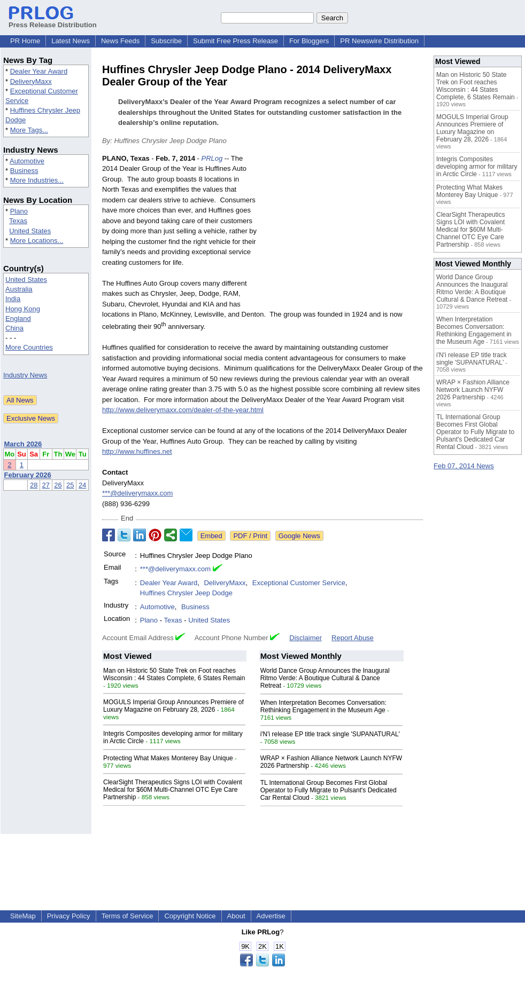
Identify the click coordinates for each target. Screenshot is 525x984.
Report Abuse (352, 638)
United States (30, 231)
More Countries (29, 347)
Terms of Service (127, 916)
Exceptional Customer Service (298, 583)
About (236, 916)
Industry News (25, 375)
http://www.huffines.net (137, 451)
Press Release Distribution (53, 21)
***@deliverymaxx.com (137, 493)
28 (33, 485)
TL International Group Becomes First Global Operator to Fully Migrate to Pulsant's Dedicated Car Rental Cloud (328, 790)
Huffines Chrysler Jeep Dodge (186, 593)
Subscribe (166, 41)
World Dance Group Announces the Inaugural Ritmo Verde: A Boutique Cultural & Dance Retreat (325, 678)
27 (46, 485)
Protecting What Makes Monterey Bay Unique (168, 758)
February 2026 (27, 475)
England (18, 318)
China (14, 328)
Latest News (70, 41)
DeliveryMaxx (31, 81)
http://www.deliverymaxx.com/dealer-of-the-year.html (183, 410)
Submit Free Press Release (235, 41)
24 (82, 485)
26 (57, 485)
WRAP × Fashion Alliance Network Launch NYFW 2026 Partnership (472, 390)
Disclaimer (305, 638)
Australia (19, 289)
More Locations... (37, 241)
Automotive (27, 161)
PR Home (25, 41)
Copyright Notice (189, 916)
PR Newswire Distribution (379, 41)
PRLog (211, 158)
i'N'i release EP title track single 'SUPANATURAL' (330, 734)
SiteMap (23, 916)
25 (70, 485)
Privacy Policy (68, 916)
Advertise (271, 916)
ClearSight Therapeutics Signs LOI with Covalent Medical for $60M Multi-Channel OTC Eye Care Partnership (172, 789)
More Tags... (29, 130)
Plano (19, 211)
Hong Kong (22, 309)
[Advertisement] (342, 231)
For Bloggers (309, 41)
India (12, 299)
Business (24, 171)
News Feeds (120, 41)
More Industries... (37, 180)
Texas (18, 221)
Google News (299, 536)
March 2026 (23, 444)
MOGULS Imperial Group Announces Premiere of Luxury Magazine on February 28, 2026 (173, 705)
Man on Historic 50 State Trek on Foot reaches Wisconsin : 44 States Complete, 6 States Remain (174, 674)
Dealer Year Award (38, 71)
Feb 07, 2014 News (464, 466)
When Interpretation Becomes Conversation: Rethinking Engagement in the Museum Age (323, 706)
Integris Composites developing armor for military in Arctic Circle (476, 166)
